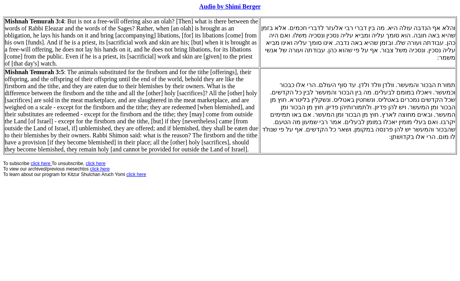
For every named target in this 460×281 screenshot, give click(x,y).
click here (100, 169)
